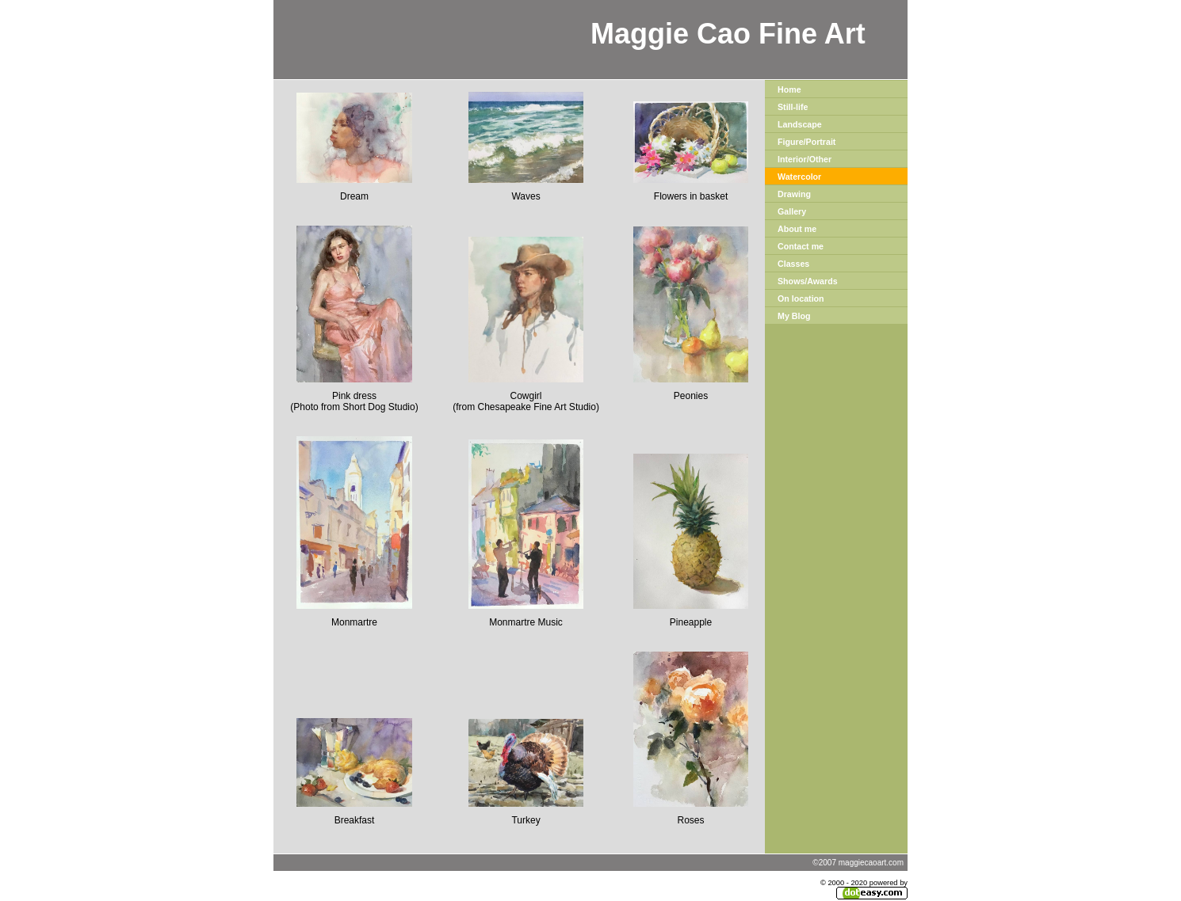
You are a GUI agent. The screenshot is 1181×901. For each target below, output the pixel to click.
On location (801, 298)
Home (789, 89)
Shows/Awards (808, 281)
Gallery (792, 211)
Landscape (800, 124)
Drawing (794, 194)
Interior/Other (804, 159)
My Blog (794, 316)
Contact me (801, 246)
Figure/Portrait (806, 141)
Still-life (793, 107)
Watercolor (799, 176)
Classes (793, 263)
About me (797, 229)
